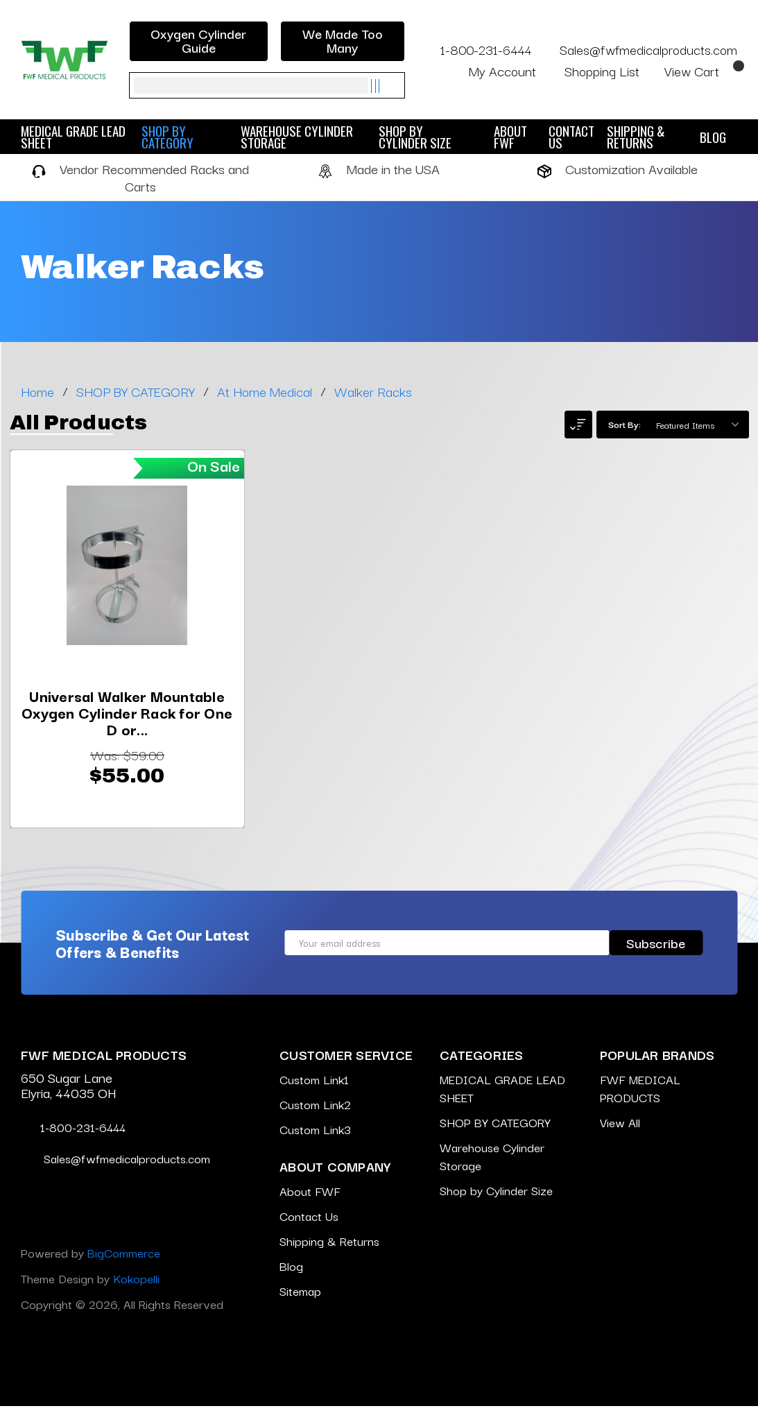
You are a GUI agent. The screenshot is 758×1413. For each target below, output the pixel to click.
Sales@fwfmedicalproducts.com (639, 49)
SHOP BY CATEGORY (183, 136)
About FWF (510, 136)
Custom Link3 (315, 1136)
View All (620, 1129)
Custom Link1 (314, 1086)
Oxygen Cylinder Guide (198, 40)
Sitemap (300, 1297)
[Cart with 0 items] (700, 70)
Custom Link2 (315, 1111)
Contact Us (571, 136)
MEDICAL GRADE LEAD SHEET (73, 136)
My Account (511, 70)
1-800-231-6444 (478, 49)
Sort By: (624, 424)
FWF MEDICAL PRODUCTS (640, 1095)
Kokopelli (136, 1285)
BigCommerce (123, 1259)
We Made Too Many (342, 40)
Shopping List (609, 70)
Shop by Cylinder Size (429, 136)
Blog (713, 137)
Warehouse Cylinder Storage (297, 136)
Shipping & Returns (636, 136)
